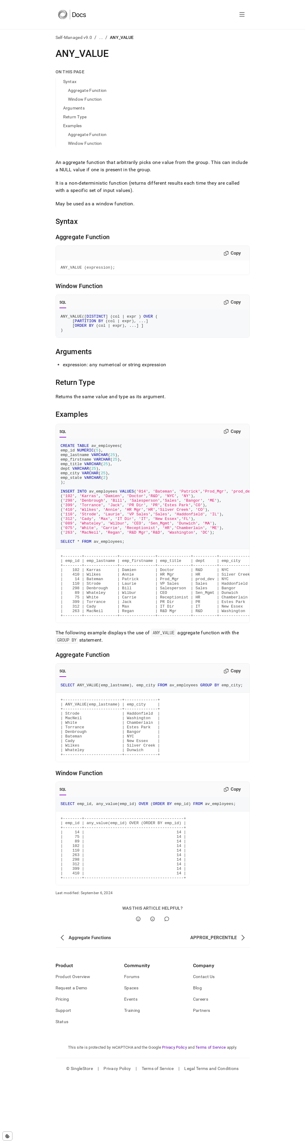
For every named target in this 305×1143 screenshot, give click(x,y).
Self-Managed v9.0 (74, 37)
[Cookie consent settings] (7, 1136)
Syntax (70, 81)
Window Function (85, 99)
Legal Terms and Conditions (211, 1132)
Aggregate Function (87, 90)
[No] (152, 983)
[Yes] (138, 983)
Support (63, 1074)
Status (62, 1085)
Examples (72, 125)
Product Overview (73, 1040)
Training (132, 1074)
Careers (200, 1063)
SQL (62, 303)
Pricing (62, 1063)
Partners (201, 1074)
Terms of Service (210, 1111)
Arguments (74, 108)
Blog (197, 1051)
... (101, 37)
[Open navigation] (242, 14)
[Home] (72, 14)
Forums (131, 1040)
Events (130, 1063)
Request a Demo (71, 1051)
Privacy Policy (174, 1111)
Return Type (75, 116)
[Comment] (167, 983)
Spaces (131, 1051)
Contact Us (204, 1040)
